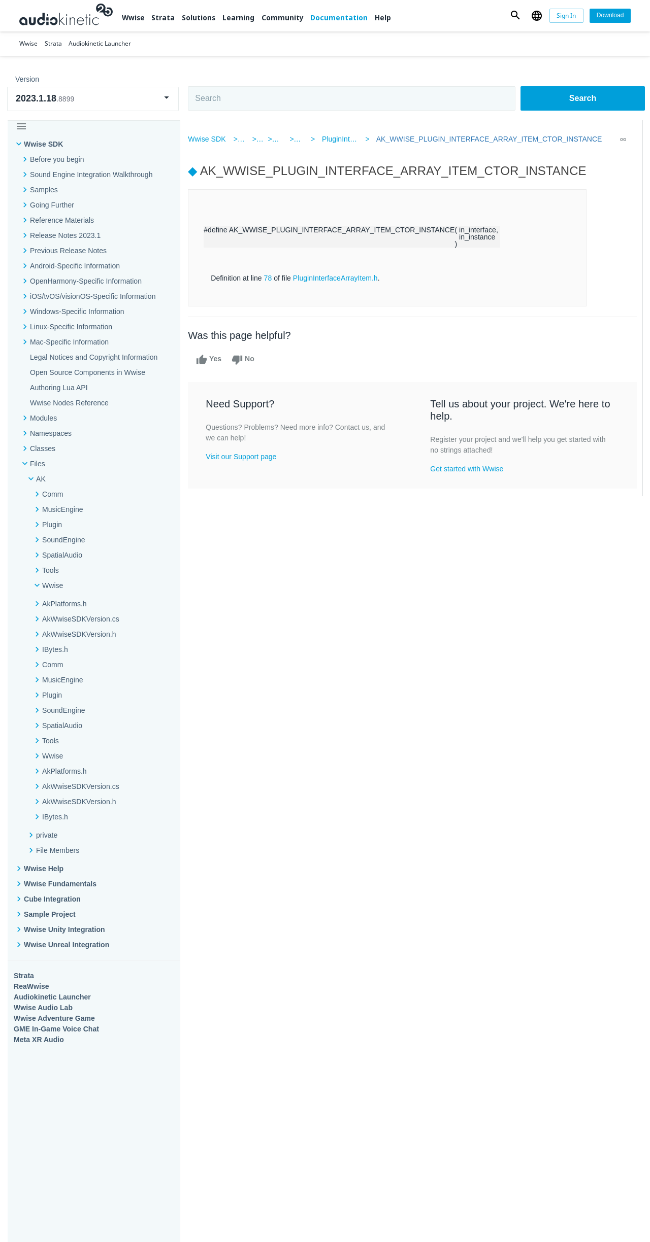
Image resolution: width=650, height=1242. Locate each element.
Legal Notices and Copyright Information (93, 357)
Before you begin (57, 159)
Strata (163, 17)
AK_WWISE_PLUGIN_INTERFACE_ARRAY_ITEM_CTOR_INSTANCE (486, 139)
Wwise (133, 17)
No (247, 359)
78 (272, 278)
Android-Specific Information (75, 266)
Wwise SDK (43, 144)
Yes (213, 359)
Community (283, 17)
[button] (515, 15)
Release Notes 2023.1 (65, 235)
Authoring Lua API (59, 388)
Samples (44, 190)
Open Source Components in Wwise (87, 372)
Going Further (52, 205)
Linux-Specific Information (71, 327)
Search (582, 98)
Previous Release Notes (68, 251)
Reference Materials (62, 220)
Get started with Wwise (467, 469)
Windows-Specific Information (77, 311)
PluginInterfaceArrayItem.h (340, 278)
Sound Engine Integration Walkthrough (91, 174)
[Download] (610, 16)
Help (383, 17)
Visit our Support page (245, 457)
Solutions (198, 17)
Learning (238, 17)
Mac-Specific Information (69, 342)
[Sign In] (566, 16)
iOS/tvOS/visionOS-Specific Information (92, 296)
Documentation (339, 17)
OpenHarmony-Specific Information (86, 281)
